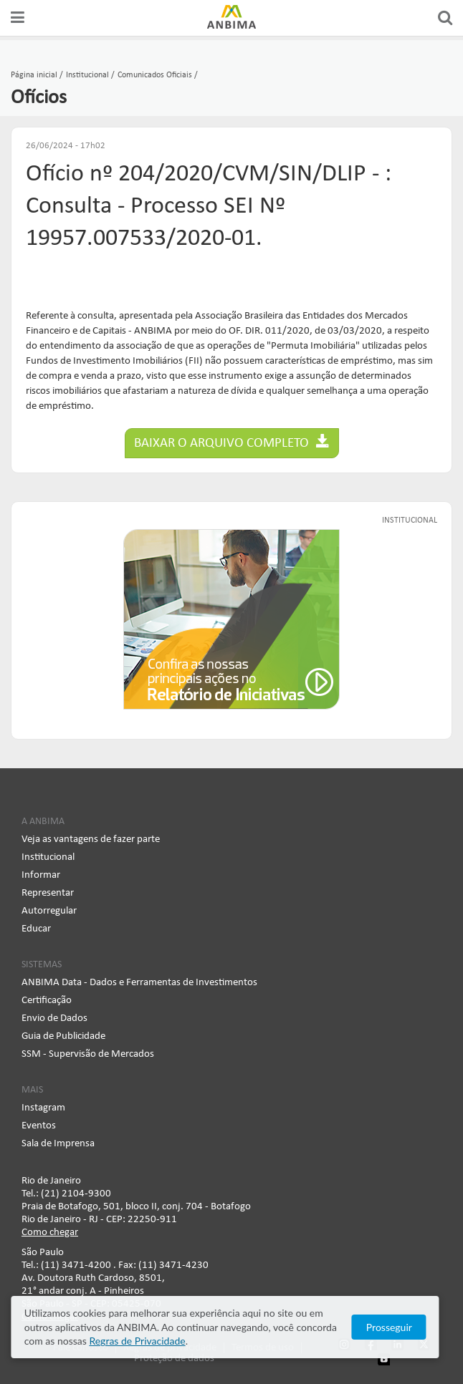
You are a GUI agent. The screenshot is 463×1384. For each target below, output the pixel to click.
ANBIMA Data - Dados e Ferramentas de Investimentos (139, 982)
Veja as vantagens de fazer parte (91, 839)
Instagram (43, 1108)
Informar (41, 875)
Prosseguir (401, 1327)
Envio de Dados (54, 1018)
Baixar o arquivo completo (232, 442)
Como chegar (50, 1232)
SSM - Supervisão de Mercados (88, 1054)
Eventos (39, 1126)
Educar (36, 929)
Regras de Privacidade (105, 1341)
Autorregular (49, 911)
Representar (48, 893)
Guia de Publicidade (63, 1036)
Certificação (47, 1000)
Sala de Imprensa (58, 1143)
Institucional (48, 857)
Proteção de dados (174, 1358)
